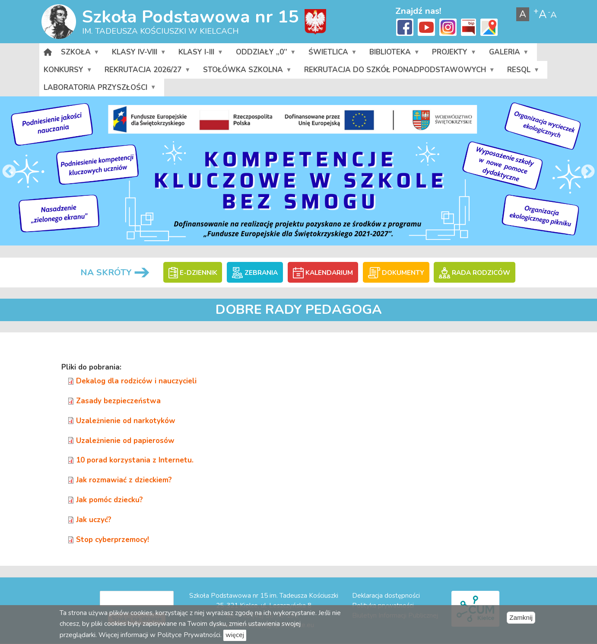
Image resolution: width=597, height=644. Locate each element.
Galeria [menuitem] (508, 54)
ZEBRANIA (255, 272)
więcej (234, 635)
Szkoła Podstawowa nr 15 (190, 17)
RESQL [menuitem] (523, 72)
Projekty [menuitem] (454, 54)
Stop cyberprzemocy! (112, 540)
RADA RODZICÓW (474, 272)
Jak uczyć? (93, 520)
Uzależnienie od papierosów (125, 441)
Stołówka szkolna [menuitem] (247, 72)
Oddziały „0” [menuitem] (265, 54)
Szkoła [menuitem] (80, 54)
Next (588, 172)
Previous (9, 172)
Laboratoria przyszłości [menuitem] (99, 89)
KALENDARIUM (323, 272)
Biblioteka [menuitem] (394, 54)
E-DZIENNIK (192, 272)
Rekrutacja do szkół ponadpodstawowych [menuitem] (399, 72)
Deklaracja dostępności (386, 595)
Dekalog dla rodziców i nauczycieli (136, 381)
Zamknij (521, 617)
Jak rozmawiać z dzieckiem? (124, 480)
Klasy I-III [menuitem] (200, 54)
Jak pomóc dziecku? (109, 500)
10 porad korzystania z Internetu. (135, 460)
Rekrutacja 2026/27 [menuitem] (147, 72)
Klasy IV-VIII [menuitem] (139, 54)
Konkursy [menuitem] (67, 72)
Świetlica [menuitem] (332, 54)
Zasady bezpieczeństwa (118, 401)
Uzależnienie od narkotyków (125, 421)
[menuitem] (48, 52)
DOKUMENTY (396, 272)
